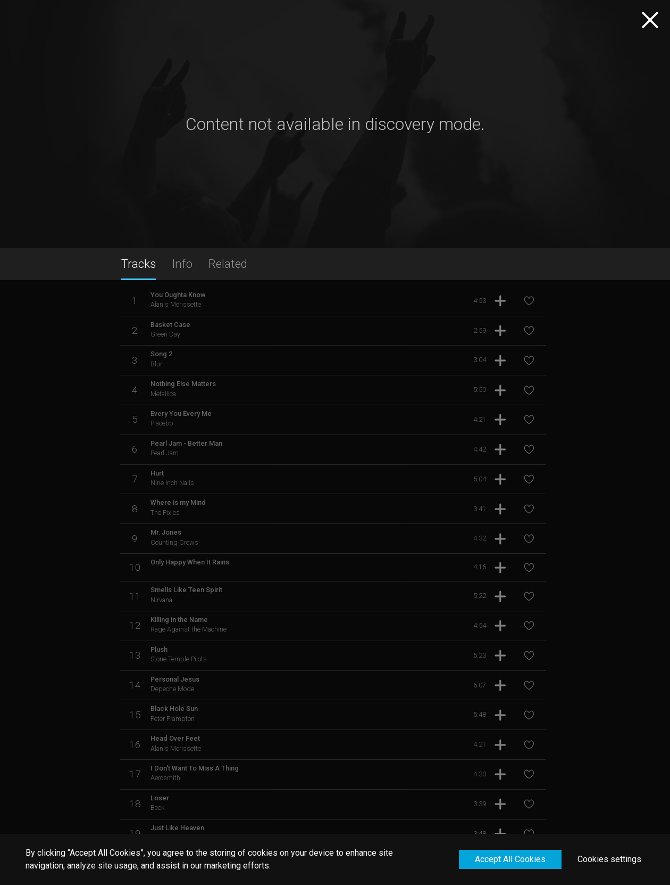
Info (182, 264)
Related (227, 264)
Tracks (138, 264)
